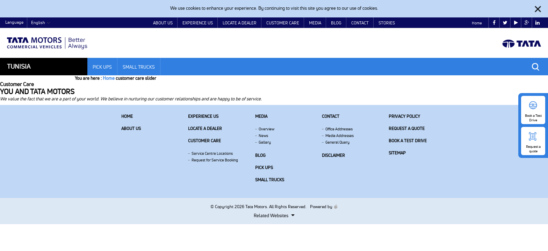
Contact (360, 22)
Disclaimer (333, 155)
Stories (386, 22)
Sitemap (397, 152)
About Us (163, 22)
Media (315, 22)
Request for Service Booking (215, 160)
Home (477, 23)
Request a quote (407, 128)
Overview (266, 129)
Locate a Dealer (240, 22)
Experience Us (197, 22)
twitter (505, 22)
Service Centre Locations (212, 153)
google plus (527, 22)
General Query (337, 142)
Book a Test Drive (408, 140)
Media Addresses (339, 135)
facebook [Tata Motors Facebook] (494, 22)
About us (131, 128)
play (516, 22)
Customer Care (282, 22)
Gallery (265, 142)
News (263, 135)
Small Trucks (139, 67)
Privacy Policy (404, 116)
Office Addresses (339, 129)
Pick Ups (102, 67)
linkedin (537, 22)
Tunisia (18, 66)
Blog (336, 22)
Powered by (322, 206)
